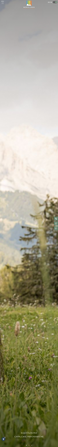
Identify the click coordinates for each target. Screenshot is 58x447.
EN (51, 2)
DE (49, 2)
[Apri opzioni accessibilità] (3, 439)
